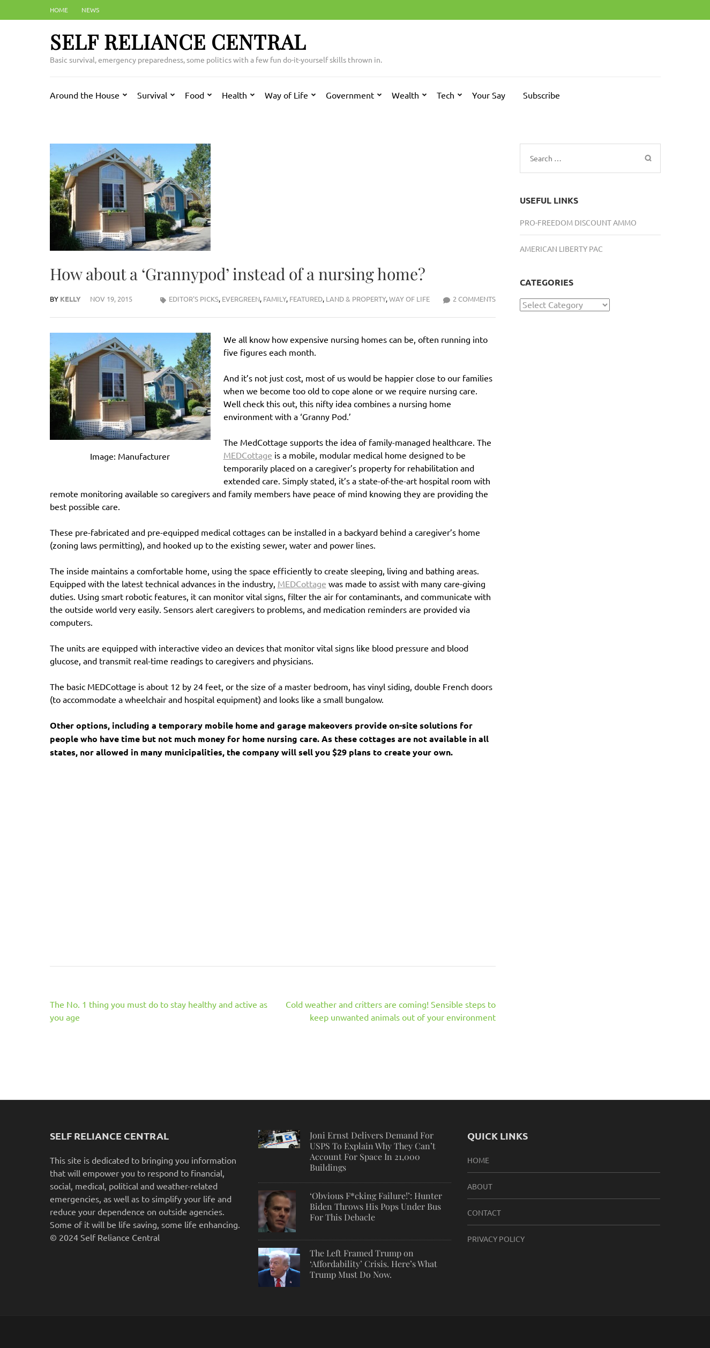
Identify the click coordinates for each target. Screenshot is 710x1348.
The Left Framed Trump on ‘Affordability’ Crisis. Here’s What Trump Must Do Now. (373, 1263)
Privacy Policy (496, 1239)
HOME (478, 1160)
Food (194, 94)
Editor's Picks (194, 298)
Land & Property (356, 298)
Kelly (70, 298)
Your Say (488, 94)
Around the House (84, 94)
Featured (306, 298)
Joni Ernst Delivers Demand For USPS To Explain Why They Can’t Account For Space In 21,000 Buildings (373, 1151)
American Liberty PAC (561, 248)
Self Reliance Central (178, 41)
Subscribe (541, 94)
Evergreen (241, 298)
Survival (152, 94)
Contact (484, 1212)
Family (274, 298)
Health (234, 94)
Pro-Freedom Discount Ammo (578, 222)
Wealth (405, 94)
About (479, 1186)
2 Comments (474, 298)
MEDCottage (247, 455)
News (90, 9)
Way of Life (286, 94)
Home (59, 9)
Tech (445, 94)
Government (350, 94)
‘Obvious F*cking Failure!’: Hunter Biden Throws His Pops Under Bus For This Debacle (376, 1206)
